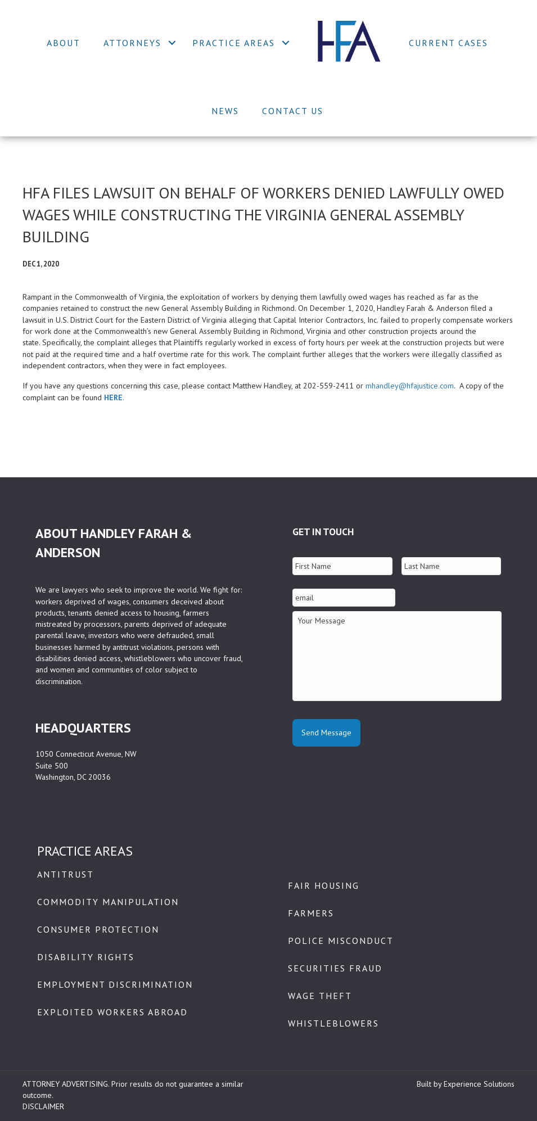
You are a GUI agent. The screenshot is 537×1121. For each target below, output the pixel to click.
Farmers (311, 913)
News (225, 110)
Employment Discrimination (115, 984)
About (63, 42)
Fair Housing (323, 885)
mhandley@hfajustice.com (409, 386)
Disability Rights (85, 956)
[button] (172, 43)
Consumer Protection (98, 929)
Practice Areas (233, 42)
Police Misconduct (341, 940)
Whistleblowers (333, 1023)
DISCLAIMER (43, 1106)
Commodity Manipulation (108, 901)
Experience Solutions (479, 1084)
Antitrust (65, 874)
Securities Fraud (335, 968)
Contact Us (292, 110)
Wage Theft (320, 995)
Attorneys (132, 42)
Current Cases (448, 42)
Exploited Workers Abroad (112, 1012)
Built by (430, 1084)
